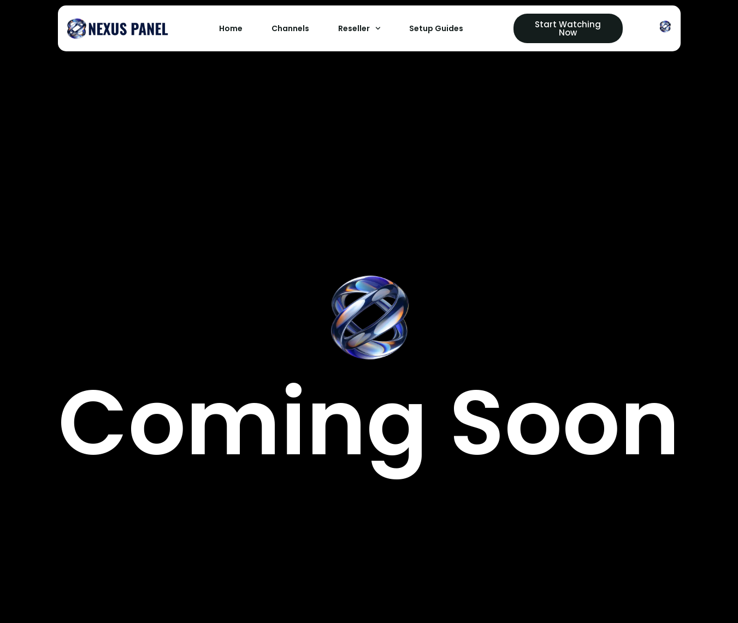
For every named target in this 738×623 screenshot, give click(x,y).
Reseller (359, 28)
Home (231, 28)
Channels (290, 28)
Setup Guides (436, 28)
